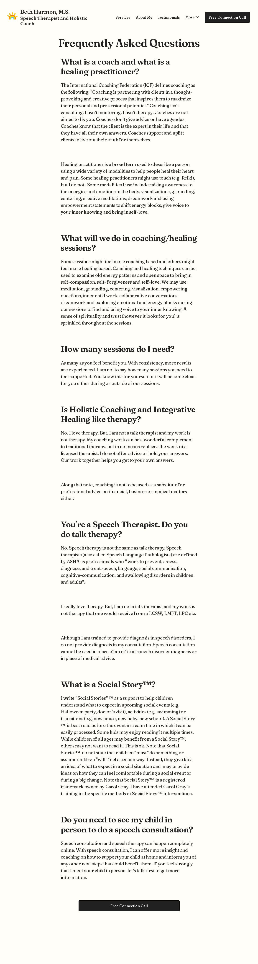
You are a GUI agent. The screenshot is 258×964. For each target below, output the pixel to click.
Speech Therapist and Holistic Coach (53, 20)
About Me (144, 17)
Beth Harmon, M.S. (45, 11)
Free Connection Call (227, 17)
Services (122, 17)
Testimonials (169, 17)
